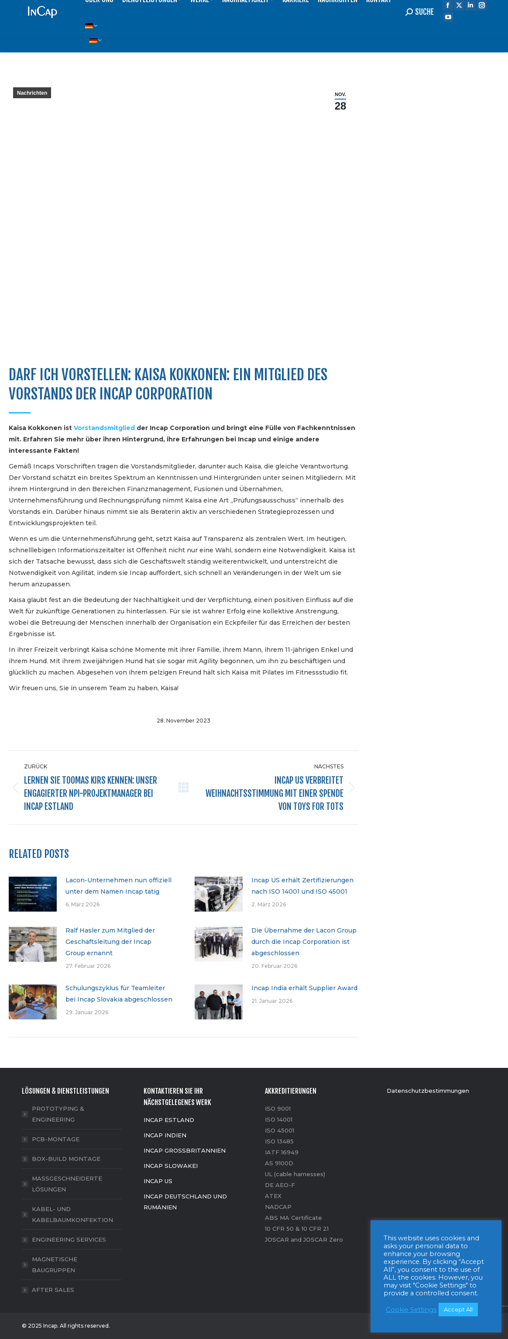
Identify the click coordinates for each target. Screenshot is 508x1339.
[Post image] (33, 894)
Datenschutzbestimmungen (428, 1090)
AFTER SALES (53, 1289)
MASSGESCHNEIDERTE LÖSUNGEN (67, 1184)
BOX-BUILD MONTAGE (66, 1158)
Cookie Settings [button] (411, 1310)
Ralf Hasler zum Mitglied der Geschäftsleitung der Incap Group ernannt (110, 941)
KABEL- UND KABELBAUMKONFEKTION (72, 1214)
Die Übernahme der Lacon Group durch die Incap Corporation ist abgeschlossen (304, 941)
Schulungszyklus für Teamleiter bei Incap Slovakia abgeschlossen (118, 993)
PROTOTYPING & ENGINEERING (58, 1114)
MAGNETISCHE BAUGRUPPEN (54, 1265)
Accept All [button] (458, 1309)
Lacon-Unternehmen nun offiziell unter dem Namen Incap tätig (118, 885)
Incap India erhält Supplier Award (304, 988)
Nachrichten (32, 93)
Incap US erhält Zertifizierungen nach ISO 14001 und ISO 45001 (302, 885)
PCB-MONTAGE (55, 1139)
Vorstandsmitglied (104, 428)
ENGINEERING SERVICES (69, 1239)
